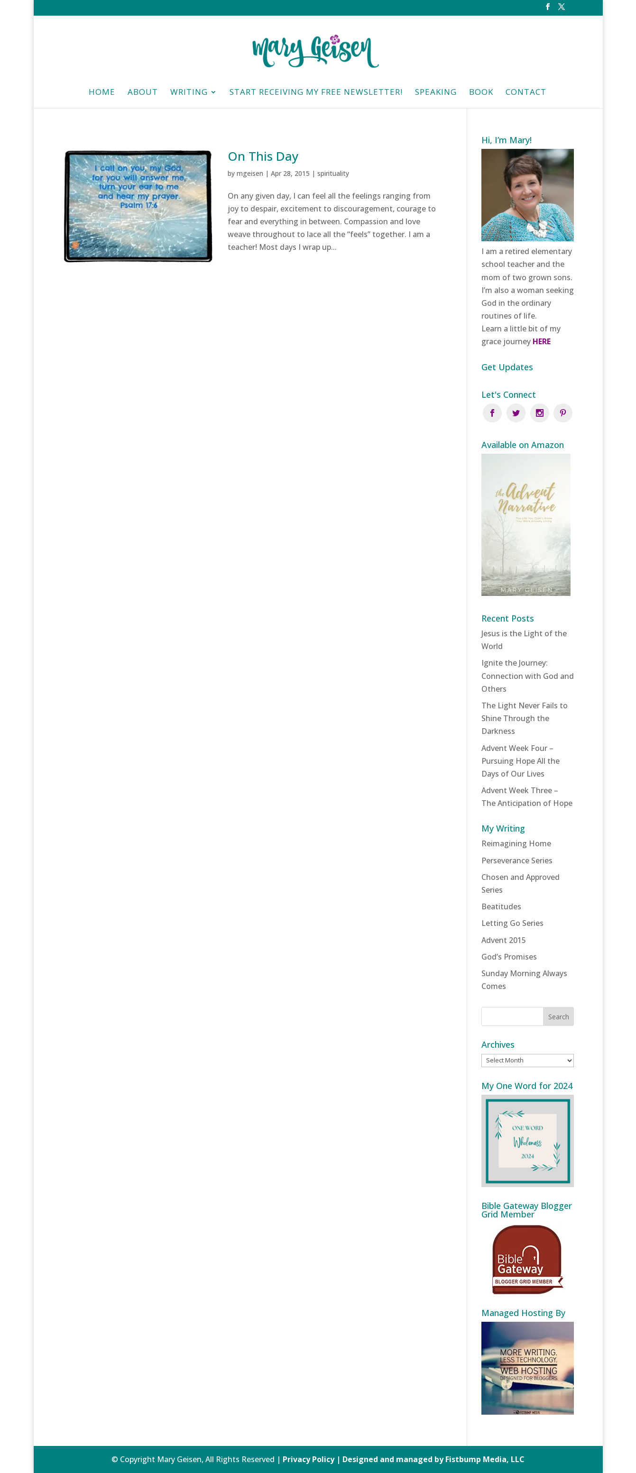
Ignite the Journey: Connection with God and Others (527, 676)
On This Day (263, 156)
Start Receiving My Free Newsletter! (316, 93)
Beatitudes (501, 906)
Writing (189, 93)
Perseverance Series (517, 860)
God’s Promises (509, 957)
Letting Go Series (512, 923)
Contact (526, 93)
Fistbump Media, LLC (485, 1459)
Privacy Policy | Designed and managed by (364, 1459)
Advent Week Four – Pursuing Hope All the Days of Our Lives (520, 761)
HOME (102, 93)
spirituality (333, 173)
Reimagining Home (516, 843)
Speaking (436, 93)
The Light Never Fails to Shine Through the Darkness (524, 718)
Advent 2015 (503, 940)
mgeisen (250, 173)
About (143, 93)
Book (481, 93)
